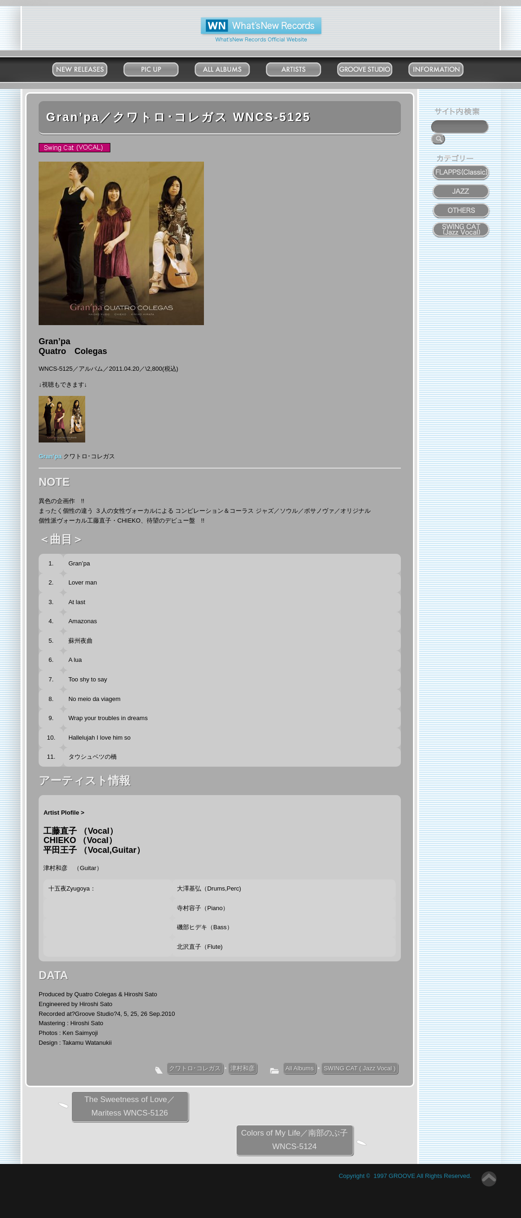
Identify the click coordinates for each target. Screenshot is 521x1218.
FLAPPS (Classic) (461, 167)
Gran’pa (50, 456)
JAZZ (461, 186)
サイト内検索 (459, 113)
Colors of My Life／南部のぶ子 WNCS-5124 (294, 1140)
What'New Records (246, 20)
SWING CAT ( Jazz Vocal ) (359, 1068)
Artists (303, 67)
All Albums (231, 67)
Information (444, 67)
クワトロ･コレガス (195, 1068)
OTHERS (461, 205)
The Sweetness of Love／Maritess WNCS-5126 (129, 1106)
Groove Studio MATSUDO (373, 71)
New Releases (88, 67)
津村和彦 (242, 1068)
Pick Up (160, 67)
